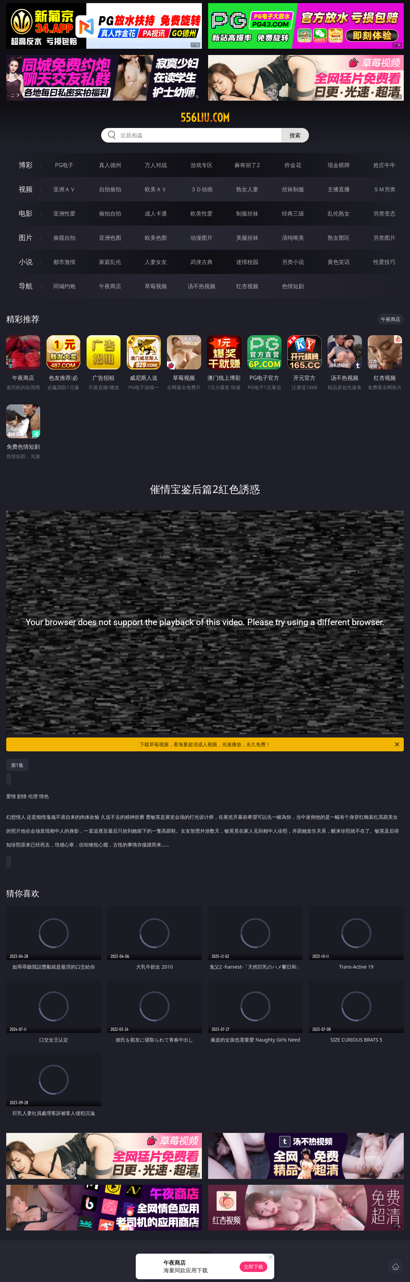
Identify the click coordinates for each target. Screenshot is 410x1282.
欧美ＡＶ (156, 189)
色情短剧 (293, 286)
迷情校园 (247, 262)
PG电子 (64, 165)
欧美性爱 (201, 213)
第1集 (17, 765)
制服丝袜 (247, 213)
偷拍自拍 (110, 213)
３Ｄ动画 (201, 189)
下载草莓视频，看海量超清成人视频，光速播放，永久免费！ (270, 744)
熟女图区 (339, 237)
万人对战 (156, 165)
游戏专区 (201, 165)
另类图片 (384, 237)
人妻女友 (156, 262)
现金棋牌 (339, 165)
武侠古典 (201, 262)
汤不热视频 (201, 286)
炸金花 (293, 165)
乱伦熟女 (339, 213)
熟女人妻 (247, 189)
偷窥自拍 (64, 237)
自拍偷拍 (110, 189)
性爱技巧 (384, 262)
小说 (26, 261)
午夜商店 (110, 286)
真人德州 (110, 165)
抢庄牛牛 (384, 165)
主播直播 (339, 189)
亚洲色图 (110, 237)
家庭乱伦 (110, 262)
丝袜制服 (293, 189)
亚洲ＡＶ (64, 189)
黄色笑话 (339, 262)
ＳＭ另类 (384, 189)
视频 (26, 189)
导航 (26, 286)
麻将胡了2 (247, 165)
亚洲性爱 (64, 213)
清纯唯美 (293, 237)
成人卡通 (156, 213)
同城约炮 (64, 286)
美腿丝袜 (247, 237)
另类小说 (293, 262)
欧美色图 (156, 237)
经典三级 (293, 213)
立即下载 (253, 1266)
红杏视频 (247, 286)
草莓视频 (156, 286)
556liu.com (205, 118)
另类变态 (384, 213)
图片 (26, 237)
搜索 (295, 135)
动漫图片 (201, 237)
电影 (26, 213)
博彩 (26, 165)
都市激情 (64, 262)
